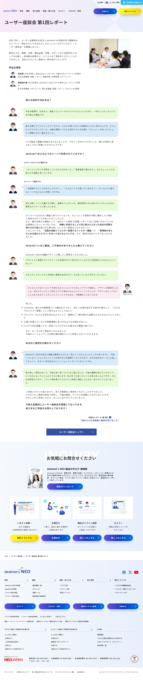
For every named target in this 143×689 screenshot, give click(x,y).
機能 (28, 11)
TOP (6, 556)
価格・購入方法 (49, 11)
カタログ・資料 (75, 11)
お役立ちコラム (60, 616)
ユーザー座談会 (16, 556)
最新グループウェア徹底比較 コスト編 (49, 621)
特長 (21, 11)
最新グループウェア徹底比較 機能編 (77, 621)
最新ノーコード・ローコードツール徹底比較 (19, 621)
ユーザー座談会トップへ (71, 431)
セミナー (62, 11)
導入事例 (36, 11)
